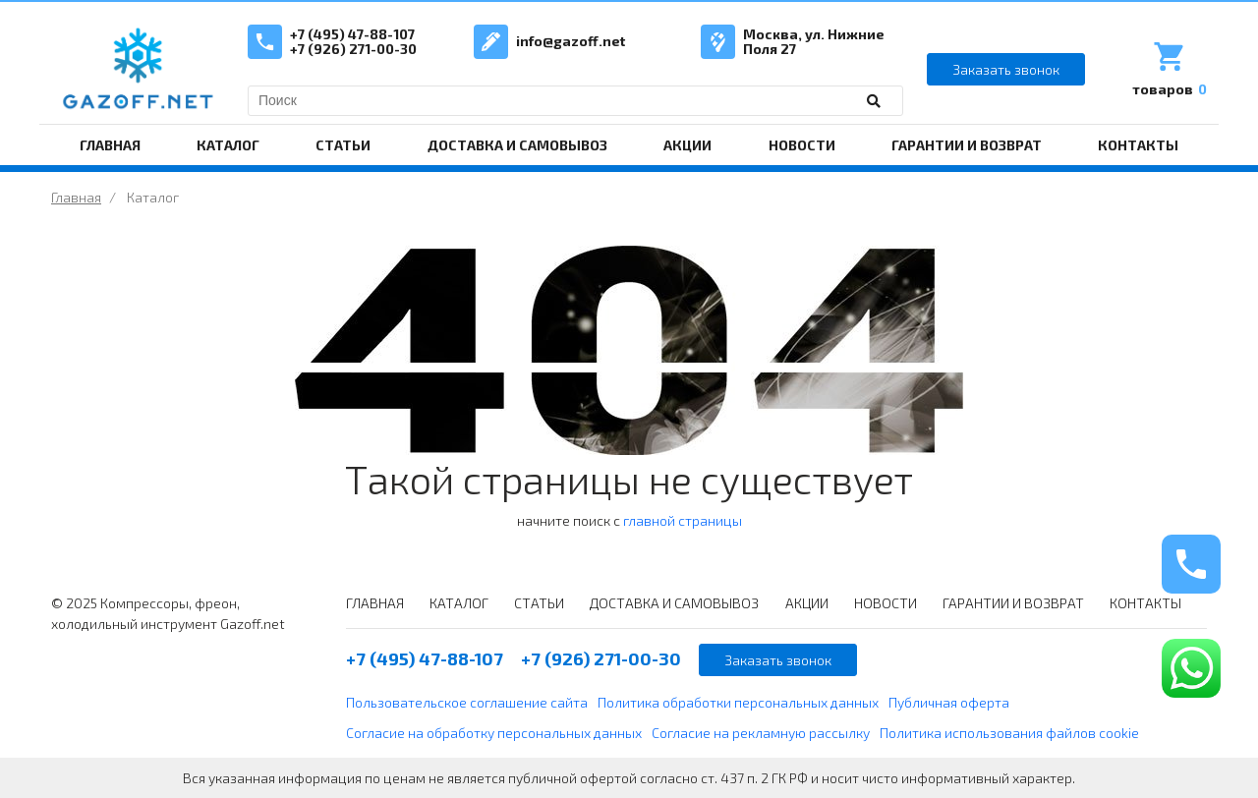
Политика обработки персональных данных (738, 702)
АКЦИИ (687, 145)
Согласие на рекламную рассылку (761, 732)
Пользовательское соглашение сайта (467, 702)
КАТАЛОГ (228, 145)
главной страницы (682, 520)
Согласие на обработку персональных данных (494, 732)
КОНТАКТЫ (1138, 145)
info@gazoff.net (570, 40)
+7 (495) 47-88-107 (352, 34)
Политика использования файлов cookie (1009, 732)
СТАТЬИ (343, 145)
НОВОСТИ (802, 145)
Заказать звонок (1005, 69)
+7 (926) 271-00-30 (353, 48)
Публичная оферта (948, 702)
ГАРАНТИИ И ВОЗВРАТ (966, 145)
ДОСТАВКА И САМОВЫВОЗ (517, 145)
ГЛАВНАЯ (110, 145)
